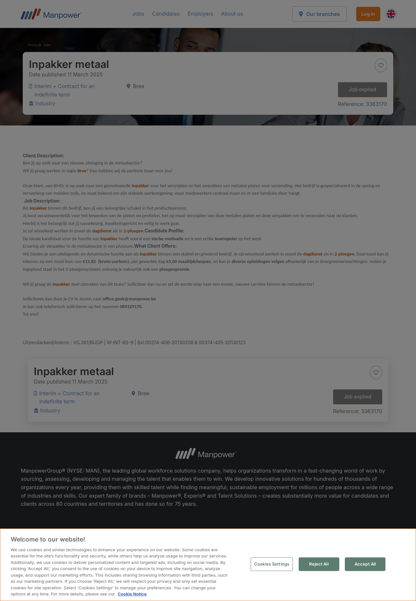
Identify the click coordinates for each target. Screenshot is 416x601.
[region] (208, 565)
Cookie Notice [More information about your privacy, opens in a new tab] (132, 593)
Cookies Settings (271, 564)
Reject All (318, 564)
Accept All (365, 564)
